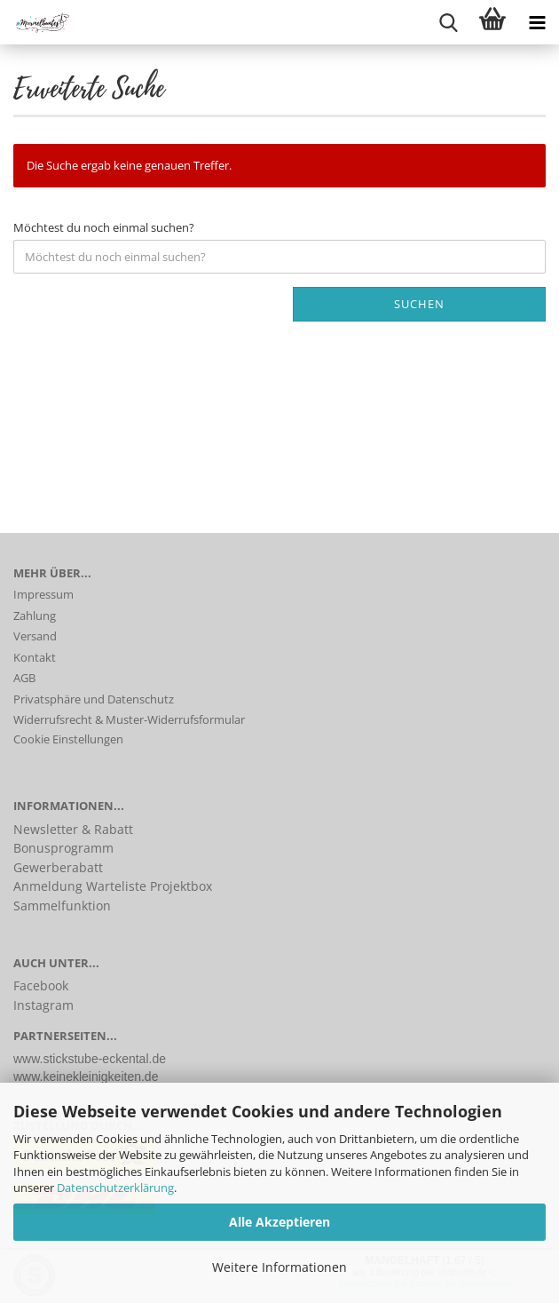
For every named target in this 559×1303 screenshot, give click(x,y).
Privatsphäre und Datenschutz (93, 699)
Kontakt (34, 657)
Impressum (43, 594)
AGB (24, 678)
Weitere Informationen (279, 1267)
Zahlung (34, 616)
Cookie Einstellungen (68, 739)
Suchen (419, 304)
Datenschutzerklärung (115, 1188)
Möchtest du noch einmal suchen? (103, 227)
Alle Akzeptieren (279, 1221)
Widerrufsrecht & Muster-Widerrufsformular (129, 719)
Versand (35, 636)
